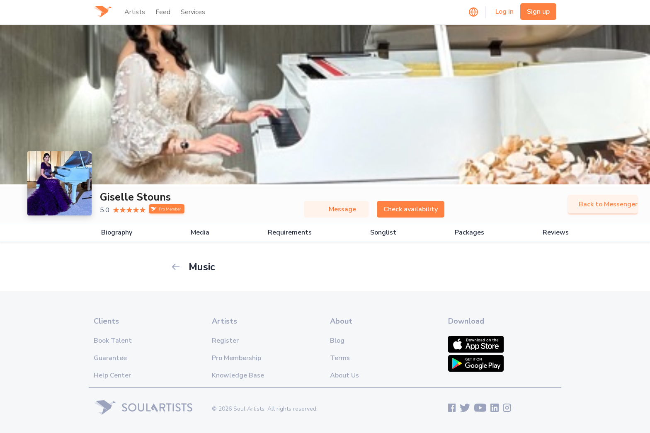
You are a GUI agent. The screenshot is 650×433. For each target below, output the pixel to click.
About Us (344, 375)
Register (225, 340)
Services (193, 12)
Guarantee (110, 358)
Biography (116, 232)
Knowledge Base (238, 375)
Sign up (538, 11)
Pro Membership (236, 358)
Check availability (410, 209)
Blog (337, 340)
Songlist (383, 232)
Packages (469, 232)
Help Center (112, 375)
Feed (162, 12)
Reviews (556, 232)
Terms (340, 358)
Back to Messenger (603, 204)
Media (200, 232)
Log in (504, 11)
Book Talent (113, 340)
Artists (134, 12)
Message (336, 209)
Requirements (290, 232)
